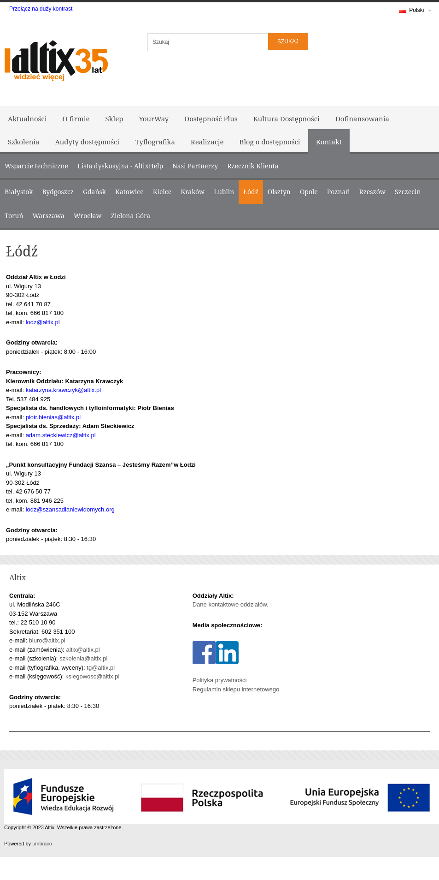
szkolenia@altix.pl (83, 658)
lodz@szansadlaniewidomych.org (70, 509)
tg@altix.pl (101, 667)
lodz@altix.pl (43, 322)
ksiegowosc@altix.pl (92, 676)
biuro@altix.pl (47, 640)
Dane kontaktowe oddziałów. (231, 604)
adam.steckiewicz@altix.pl (61, 435)
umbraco (42, 843)
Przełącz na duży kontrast (40, 9)
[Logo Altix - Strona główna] (55, 59)
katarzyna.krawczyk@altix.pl (63, 389)
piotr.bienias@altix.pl (53, 417)
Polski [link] (415, 12)
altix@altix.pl (83, 649)
